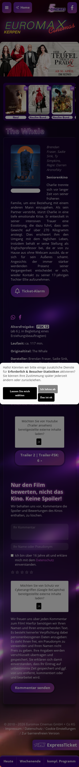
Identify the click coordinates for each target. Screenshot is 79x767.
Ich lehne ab (48, 389)
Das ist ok (46, 397)
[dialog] (39, 383)
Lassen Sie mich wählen (20, 393)
